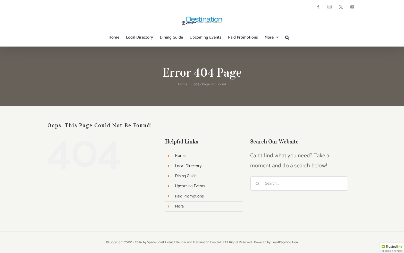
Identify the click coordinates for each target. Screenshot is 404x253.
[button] (287, 37)
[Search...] (299, 183)
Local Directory (188, 165)
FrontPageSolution (285, 242)
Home (180, 155)
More (179, 206)
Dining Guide (186, 176)
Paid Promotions (189, 196)
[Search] (257, 183)
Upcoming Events (190, 186)
